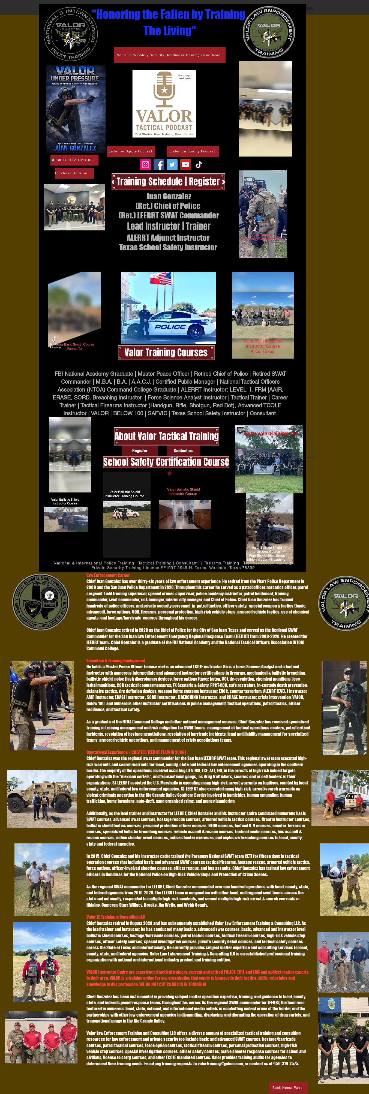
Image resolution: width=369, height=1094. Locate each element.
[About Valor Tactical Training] (166, 436)
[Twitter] (172, 164)
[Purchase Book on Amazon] (74, 173)
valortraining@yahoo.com (220, 1063)
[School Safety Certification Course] (166, 462)
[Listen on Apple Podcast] (131, 151)
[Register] (140, 451)
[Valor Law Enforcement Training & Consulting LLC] (159, 164)
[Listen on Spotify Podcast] (193, 151)
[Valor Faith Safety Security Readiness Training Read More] (170, 55)
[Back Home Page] (288, 1087)
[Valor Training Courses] (166, 352)
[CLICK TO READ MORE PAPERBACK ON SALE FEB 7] (74, 160)
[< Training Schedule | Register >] (168, 181)
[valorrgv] (145, 164)
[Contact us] (183, 451)
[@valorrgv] (199, 164)
